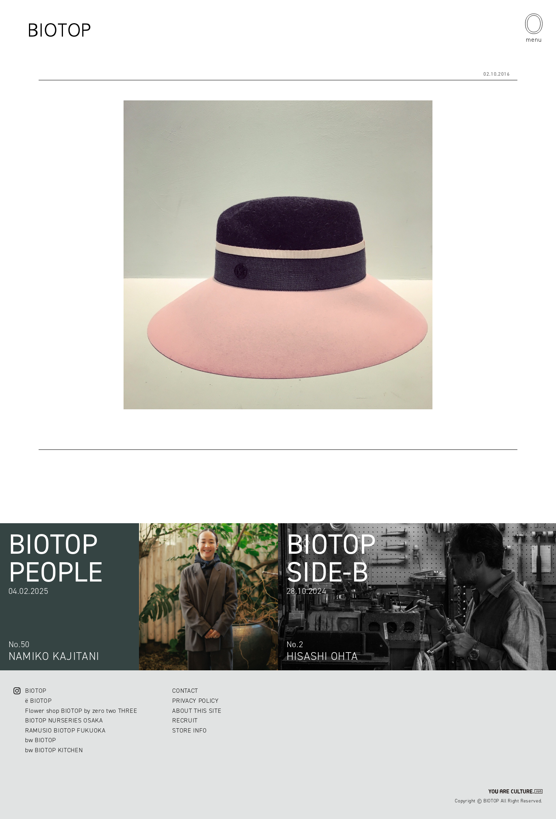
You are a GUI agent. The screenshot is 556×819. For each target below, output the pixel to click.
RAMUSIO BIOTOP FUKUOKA (65, 730)
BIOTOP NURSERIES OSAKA (64, 720)
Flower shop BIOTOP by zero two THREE (81, 711)
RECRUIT (185, 720)
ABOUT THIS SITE (196, 711)
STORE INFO (189, 730)
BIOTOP (35, 691)
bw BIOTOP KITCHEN (54, 750)
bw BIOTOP (40, 740)
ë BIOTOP (38, 701)
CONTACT (185, 691)
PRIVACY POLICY (195, 701)
